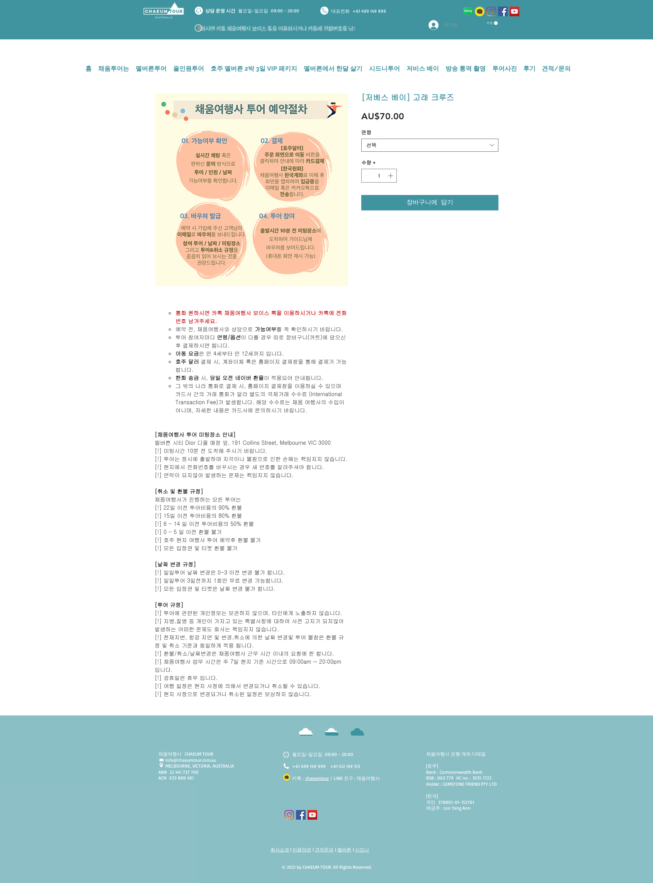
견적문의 (324, 849)
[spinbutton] (379, 175)
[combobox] (429, 145)
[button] (492, 23)
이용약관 (301, 849)
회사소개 (279, 849)
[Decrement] (367, 175)
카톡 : (298, 778)
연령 (366, 132)
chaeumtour (317, 778)
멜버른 (344, 849)
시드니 (362, 849)
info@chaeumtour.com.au (190, 760)
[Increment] (391, 175)
